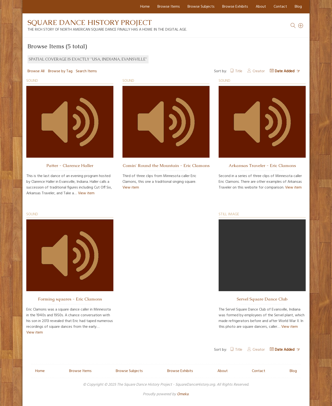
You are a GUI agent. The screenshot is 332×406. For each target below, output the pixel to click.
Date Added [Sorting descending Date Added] (285, 71)
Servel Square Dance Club (262, 299)
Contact (280, 7)
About (261, 7)
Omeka (182, 394)
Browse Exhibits (235, 7)
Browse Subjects (201, 7)
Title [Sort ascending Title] (238, 71)
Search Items (86, 71)
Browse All (36, 71)
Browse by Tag (60, 71)
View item (86, 193)
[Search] (301, 25)
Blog (298, 7)
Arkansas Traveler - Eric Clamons (262, 165)
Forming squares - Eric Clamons (70, 299)
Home (145, 7)
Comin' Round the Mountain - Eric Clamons (166, 165)
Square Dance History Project (90, 22)
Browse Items (168, 7)
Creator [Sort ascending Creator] (259, 71)
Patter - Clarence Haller (69, 165)
